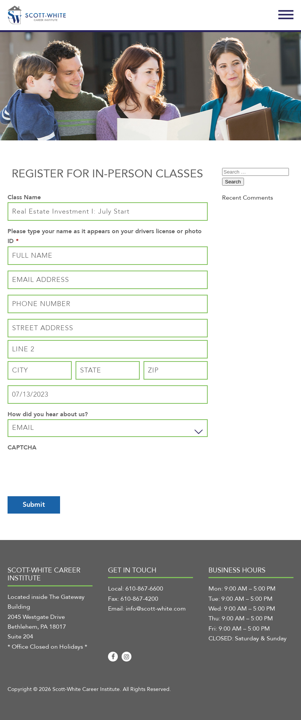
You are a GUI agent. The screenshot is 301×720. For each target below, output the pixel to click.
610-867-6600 (144, 589)
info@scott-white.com (156, 609)
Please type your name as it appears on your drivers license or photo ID (105, 236)
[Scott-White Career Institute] (37, 15)
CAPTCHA (22, 447)
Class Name (24, 197)
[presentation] (65, 467)
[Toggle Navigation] (285, 15)
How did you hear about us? (48, 414)
